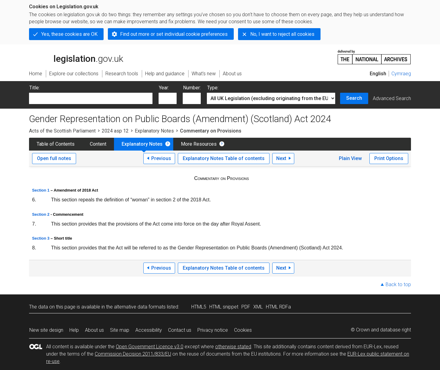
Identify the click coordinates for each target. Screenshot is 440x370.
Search (354, 98)
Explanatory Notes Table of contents (224, 158)
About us (94, 330)
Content (98, 144)
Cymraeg (401, 74)
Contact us (179, 330)
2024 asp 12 (115, 131)
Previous (161, 158)
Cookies (243, 330)
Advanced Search (392, 98)
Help (74, 330)
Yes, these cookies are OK (69, 34)
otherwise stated (233, 346)
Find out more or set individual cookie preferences (174, 34)
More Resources (199, 144)
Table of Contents (56, 144)
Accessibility (148, 330)
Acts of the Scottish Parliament (62, 131)
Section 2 (41, 214)
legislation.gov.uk (76, 56)
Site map (119, 330)
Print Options (388, 158)
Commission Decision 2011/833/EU (133, 354)
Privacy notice (212, 330)
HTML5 (198, 307)
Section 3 (41, 238)
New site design (46, 330)
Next (281, 158)
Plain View (350, 158)
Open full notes (54, 158)
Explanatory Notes (154, 131)
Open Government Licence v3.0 (149, 346)
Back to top (398, 284)
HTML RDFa (278, 307)
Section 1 (41, 190)
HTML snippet (223, 307)
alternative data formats (140, 307)
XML (258, 307)
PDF (245, 307)
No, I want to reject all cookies (282, 34)
